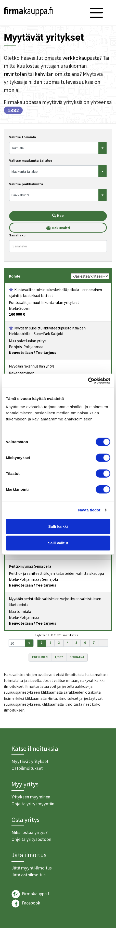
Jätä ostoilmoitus (28, 875)
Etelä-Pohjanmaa (24, 579)
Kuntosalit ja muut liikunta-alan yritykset (44, 302)
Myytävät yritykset (29, 761)
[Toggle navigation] (96, 12)
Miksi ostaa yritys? (29, 832)
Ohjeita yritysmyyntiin (32, 804)
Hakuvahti (58, 227)
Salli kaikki (58, 526)
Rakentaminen (21, 373)
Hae (58, 215)
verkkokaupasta (80, 58)
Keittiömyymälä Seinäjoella (30, 566)
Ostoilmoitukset (27, 768)
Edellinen (40, 657)
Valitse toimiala (22, 137)
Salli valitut (58, 543)
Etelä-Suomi (19, 308)
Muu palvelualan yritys (27, 340)
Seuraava (77, 657)
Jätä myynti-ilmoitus (31, 868)
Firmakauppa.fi (30, 894)
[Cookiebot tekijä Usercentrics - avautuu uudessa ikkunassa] (88, 380)
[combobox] (58, 148)
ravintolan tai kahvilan (29, 74)
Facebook (25, 903)
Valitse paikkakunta (26, 184)
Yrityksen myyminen (30, 797)
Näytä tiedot (89, 510)
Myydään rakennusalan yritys (32, 366)
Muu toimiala (20, 611)
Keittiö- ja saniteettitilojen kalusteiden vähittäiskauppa (56, 573)
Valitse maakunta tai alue (30, 160)
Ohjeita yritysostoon (31, 839)
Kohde (14, 276)
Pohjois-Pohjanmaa (26, 346)
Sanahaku (17, 235)
